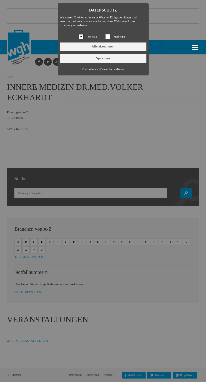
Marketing (119, 36)
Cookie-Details (90, 69)
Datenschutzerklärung (112, 69)
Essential (92, 36)
